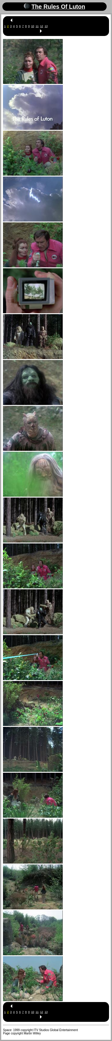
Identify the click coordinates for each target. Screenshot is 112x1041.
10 (32, 26)
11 (37, 26)
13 (46, 26)
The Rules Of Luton (58, 6)
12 (41, 26)
